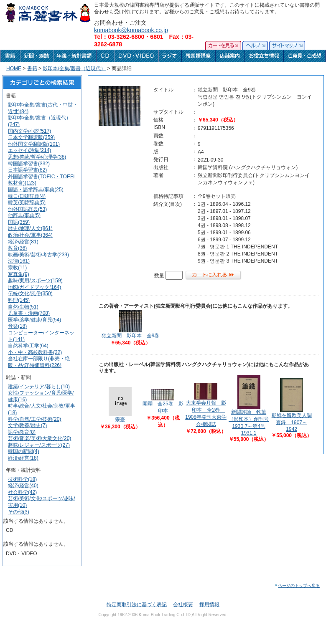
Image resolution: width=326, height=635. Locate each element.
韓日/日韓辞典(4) (27, 196)
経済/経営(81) (23, 242)
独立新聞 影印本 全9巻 (131, 336)
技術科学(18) (22, 479)
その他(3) (18, 512)
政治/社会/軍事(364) (30, 235)
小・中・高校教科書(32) (35, 352)
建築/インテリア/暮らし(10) (39, 387)
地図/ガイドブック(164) (34, 287)
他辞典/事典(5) (24, 215)
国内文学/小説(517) (29, 131)
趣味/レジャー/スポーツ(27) (39, 445)
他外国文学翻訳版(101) (34, 144)
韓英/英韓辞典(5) (27, 202)
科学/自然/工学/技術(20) (34, 419)
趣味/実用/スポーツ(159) (35, 280)
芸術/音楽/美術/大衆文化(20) (39, 438)
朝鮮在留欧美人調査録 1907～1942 (292, 422)
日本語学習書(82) (27, 170)
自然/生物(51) (23, 307)
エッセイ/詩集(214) (29, 150)
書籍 (32, 68)
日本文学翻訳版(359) (31, 137)
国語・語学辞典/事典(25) (36, 189)
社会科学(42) (22, 492)
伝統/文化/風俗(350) (30, 293)
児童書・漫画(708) (29, 313)
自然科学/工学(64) (28, 346)
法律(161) (19, 261)
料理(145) (19, 300)
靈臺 (120, 419)
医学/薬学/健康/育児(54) (34, 320)
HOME (13, 68)
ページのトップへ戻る (297, 585)
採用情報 (209, 604)
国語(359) (19, 222)
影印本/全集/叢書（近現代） (74, 68)
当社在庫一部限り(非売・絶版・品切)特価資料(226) (39, 362)
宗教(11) (17, 268)
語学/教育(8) (22, 432)
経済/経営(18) (23, 458)
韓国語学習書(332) (29, 164)
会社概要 (183, 604)
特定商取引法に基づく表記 (137, 604)
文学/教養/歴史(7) (27, 425)
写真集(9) (18, 274)
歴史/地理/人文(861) (30, 228)
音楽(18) (17, 326)
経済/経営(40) (23, 485)
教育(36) (17, 248)
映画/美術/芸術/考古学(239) (38, 255)
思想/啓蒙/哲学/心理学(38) (37, 157)
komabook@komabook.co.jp (131, 30)
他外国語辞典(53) (27, 209)
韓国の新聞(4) (23, 451)
